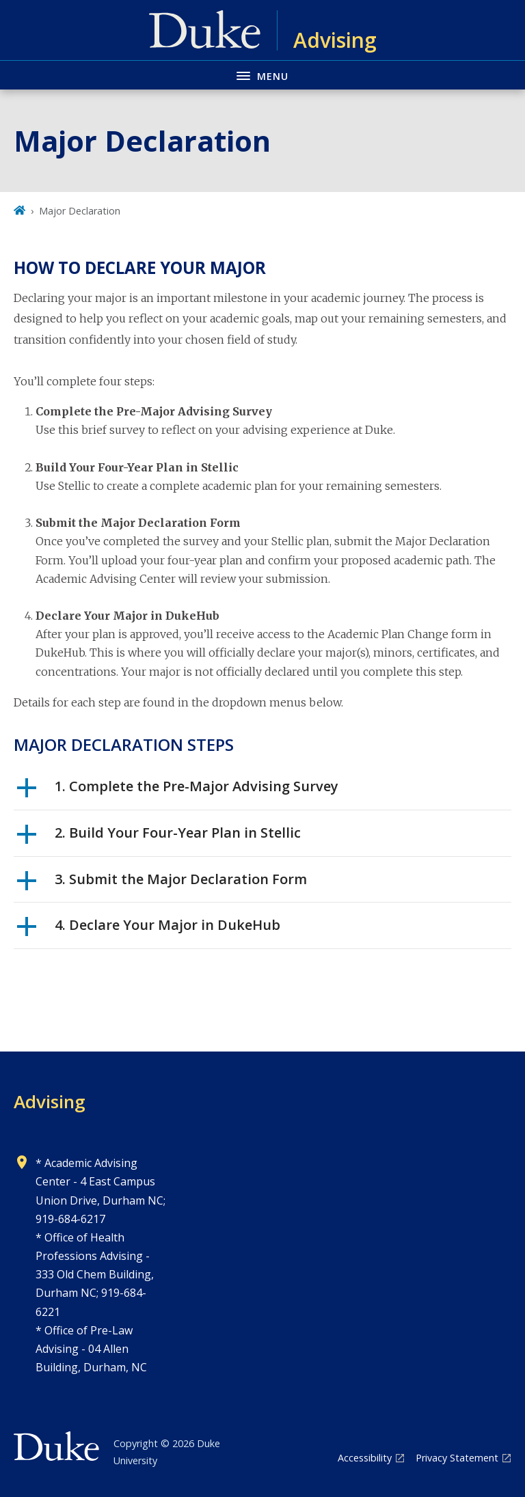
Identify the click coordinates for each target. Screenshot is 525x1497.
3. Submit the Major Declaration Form (162, 884)
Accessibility (365, 1457)
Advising (49, 1101)
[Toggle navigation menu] (262, 75)
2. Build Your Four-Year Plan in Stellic (159, 837)
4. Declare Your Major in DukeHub (148, 930)
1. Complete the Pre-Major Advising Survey (177, 791)
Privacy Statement (457, 1457)
